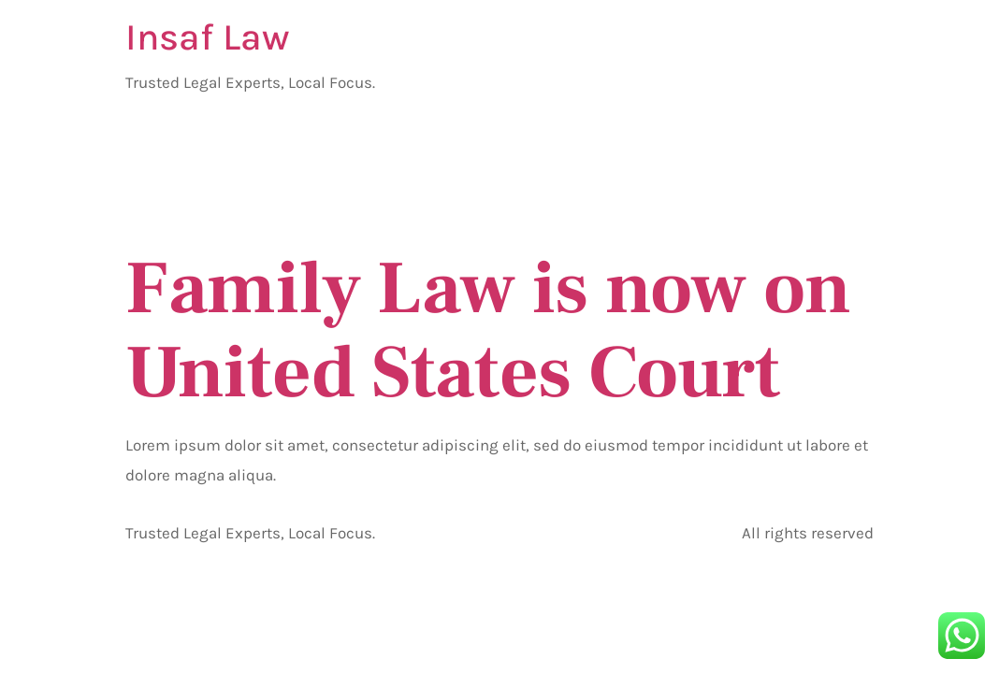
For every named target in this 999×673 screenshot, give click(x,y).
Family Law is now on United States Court (488, 331)
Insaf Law (207, 37)
